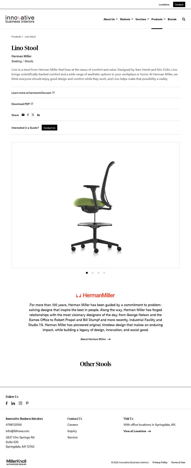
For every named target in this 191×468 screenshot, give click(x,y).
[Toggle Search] (183, 19)
